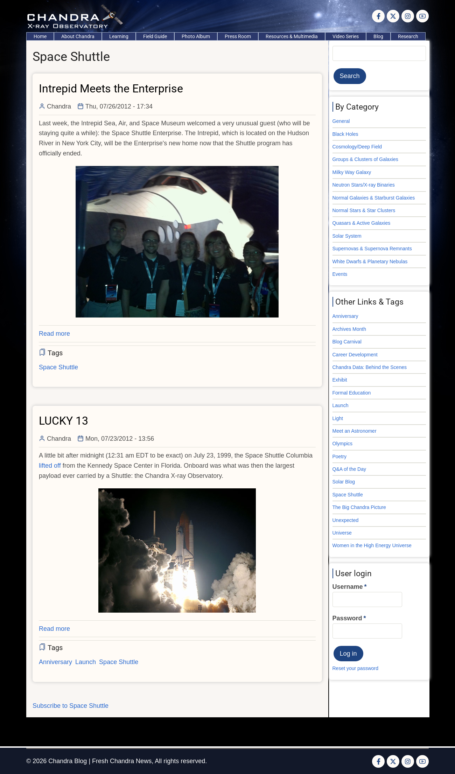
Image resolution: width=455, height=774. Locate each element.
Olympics (342, 443)
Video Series (345, 36)
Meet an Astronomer (354, 431)
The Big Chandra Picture (359, 507)
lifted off (50, 465)
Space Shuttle (58, 367)
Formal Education (351, 393)
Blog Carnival (347, 341)
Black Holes (345, 134)
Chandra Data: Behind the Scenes (369, 367)
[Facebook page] (378, 16)
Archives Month (349, 329)
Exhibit (339, 380)
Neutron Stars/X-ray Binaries (363, 185)
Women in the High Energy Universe (372, 545)
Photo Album (196, 36)
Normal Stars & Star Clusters (364, 210)
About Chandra (77, 36)
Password (347, 618)
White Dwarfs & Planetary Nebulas (370, 261)
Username (347, 586)
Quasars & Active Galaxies (361, 223)
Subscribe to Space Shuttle (70, 705)
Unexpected (345, 520)
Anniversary (55, 661)
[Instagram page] (407, 16)
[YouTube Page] (422, 16)
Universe (342, 533)
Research (408, 36)
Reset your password (355, 668)
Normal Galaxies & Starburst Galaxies (373, 198)
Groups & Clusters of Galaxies (365, 159)
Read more (54, 333)
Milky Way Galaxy (351, 172)
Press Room (238, 36)
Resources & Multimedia (292, 36)
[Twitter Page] (393, 16)
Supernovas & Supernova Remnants (372, 248)
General (341, 121)
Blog (378, 36)
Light (337, 418)
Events (340, 274)
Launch (85, 661)
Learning (118, 36)
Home (40, 36)
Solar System (347, 236)
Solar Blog (343, 481)
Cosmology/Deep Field (357, 146)
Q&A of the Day (349, 469)
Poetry (339, 456)
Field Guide (155, 36)
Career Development (355, 354)
